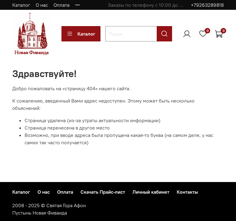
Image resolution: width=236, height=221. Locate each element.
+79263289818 (207, 5)
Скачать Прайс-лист (103, 192)
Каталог (21, 5)
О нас (42, 5)
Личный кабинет (150, 192)
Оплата (61, 5)
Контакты (187, 192)
